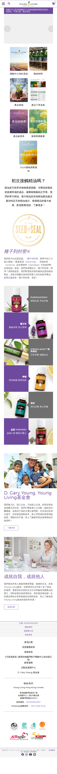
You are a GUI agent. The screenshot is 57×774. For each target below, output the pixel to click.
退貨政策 (28, 652)
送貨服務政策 (28, 647)
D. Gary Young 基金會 (28, 672)
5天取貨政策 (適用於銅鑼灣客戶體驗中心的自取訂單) (28, 658)
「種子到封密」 (32, 259)
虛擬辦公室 (28, 631)
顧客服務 (28, 663)
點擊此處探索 (10, 278)
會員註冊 (11, 607)
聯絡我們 (28, 627)
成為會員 (28, 635)
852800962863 (33, 702)
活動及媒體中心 (28, 668)
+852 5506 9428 (38, 706)
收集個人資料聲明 (30, 752)
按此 (10, 12)
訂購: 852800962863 (28, 623)
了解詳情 (11, 528)
